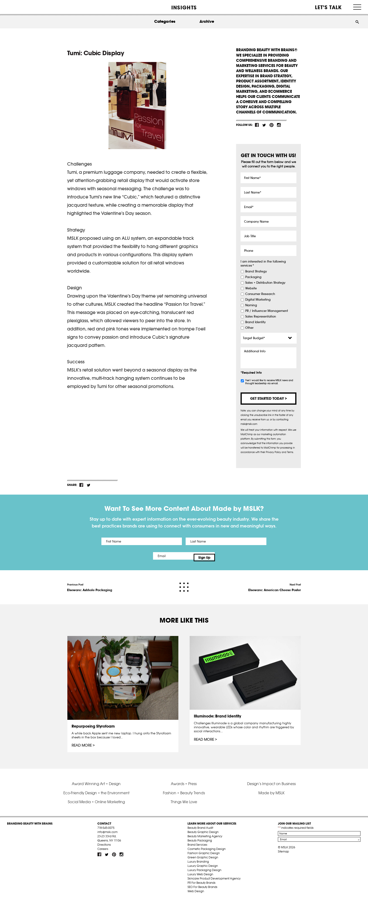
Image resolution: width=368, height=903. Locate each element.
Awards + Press (184, 787)
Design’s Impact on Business (271, 787)
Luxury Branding (198, 865)
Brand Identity (255, 322)
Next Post (274, 584)
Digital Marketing (258, 300)
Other (249, 328)
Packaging (253, 277)
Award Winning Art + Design (96, 787)
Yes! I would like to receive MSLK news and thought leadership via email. (269, 382)
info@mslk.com (107, 835)
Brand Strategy (256, 271)
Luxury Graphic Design (203, 869)
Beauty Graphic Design (203, 835)
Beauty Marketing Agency (205, 840)
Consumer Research (260, 294)
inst (279, 125)
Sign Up (223, 556)
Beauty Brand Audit (200, 831)
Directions (104, 848)
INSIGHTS (184, 7)
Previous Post (89, 584)
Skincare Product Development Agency (214, 882)
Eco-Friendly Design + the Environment (96, 796)
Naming (251, 305)
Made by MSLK (271, 796)
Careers (102, 852)
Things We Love (184, 805)
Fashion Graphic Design (204, 857)
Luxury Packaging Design (204, 874)
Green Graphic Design (203, 861)
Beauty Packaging (200, 844)
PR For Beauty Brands (201, 886)
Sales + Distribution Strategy (265, 283)
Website (251, 288)
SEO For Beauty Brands (202, 890)
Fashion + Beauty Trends (184, 796)
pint (271, 125)
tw (264, 125)
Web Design (196, 895)
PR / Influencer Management (266, 311)
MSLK (25, 7)
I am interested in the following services (263, 263)
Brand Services (197, 848)
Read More (82, 743)
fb (257, 125)
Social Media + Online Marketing (96, 805)
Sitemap (283, 855)
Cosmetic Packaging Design (207, 852)
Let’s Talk (328, 7)
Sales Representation (260, 316)
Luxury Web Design (200, 878)
